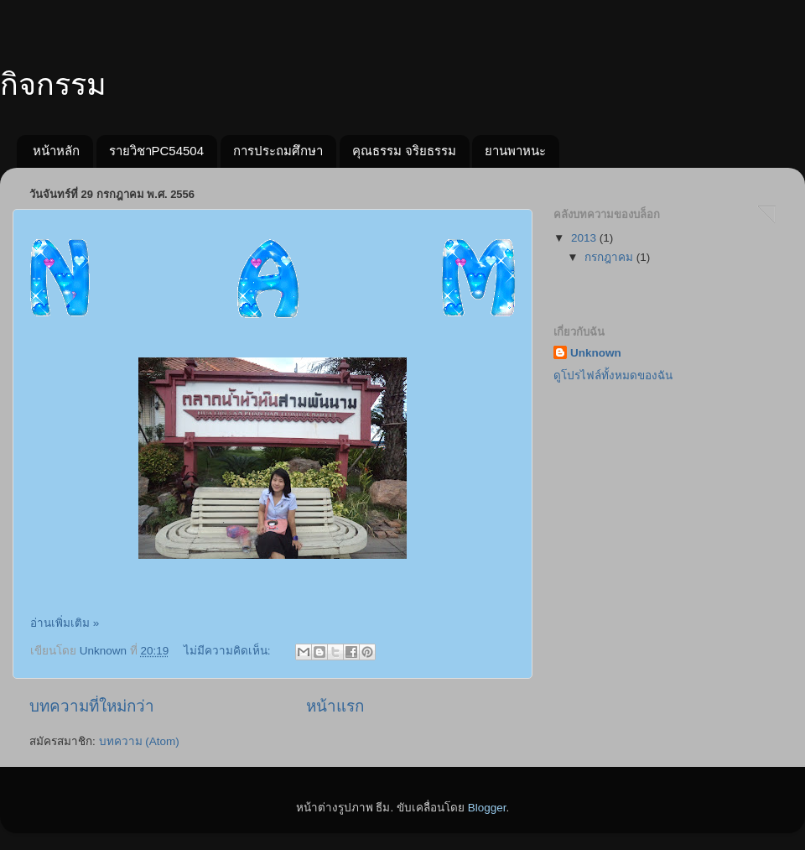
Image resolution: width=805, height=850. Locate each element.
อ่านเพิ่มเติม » (64, 623)
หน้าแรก (335, 706)
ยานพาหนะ (515, 150)
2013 (585, 238)
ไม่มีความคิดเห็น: (229, 650)
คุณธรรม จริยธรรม (404, 150)
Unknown (595, 353)
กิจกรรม (53, 84)
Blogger (487, 807)
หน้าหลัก (56, 150)
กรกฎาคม (610, 257)
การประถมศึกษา (278, 150)
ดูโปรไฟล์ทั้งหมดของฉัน (613, 375)
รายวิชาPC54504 (157, 150)
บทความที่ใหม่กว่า (91, 706)
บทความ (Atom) (139, 741)
